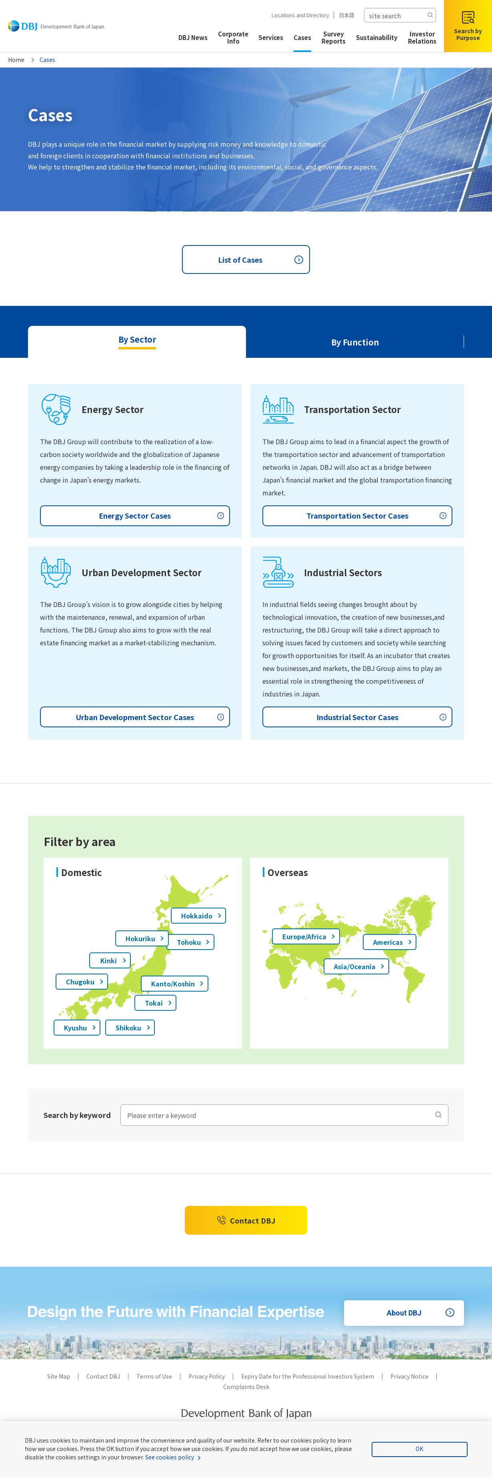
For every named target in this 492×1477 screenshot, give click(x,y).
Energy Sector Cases (162, 515)
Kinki (113, 960)
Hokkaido (201, 915)
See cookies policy (169, 1457)
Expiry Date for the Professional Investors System (307, 1376)
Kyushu (80, 1027)
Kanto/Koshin (177, 983)
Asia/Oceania (359, 966)
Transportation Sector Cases (377, 515)
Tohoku (193, 942)
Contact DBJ (246, 1220)
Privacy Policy (206, 1376)
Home (16, 60)
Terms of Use (154, 1376)
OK (419, 1449)
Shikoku (133, 1027)
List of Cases (262, 259)
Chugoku (85, 981)
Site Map (58, 1376)
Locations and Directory (297, 15)
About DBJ (422, 1313)
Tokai (158, 1003)
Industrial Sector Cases (382, 717)
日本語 (343, 15)
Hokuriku (145, 938)
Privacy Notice (409, 1376)
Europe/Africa (309, 936)
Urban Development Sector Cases (151, 717)
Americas (392, 942)
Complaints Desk (246, 1387)
